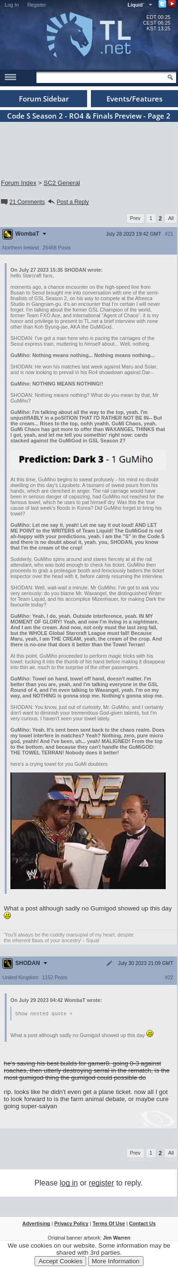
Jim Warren (117, 1238)
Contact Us (142, 1224)
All (171, 218)
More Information (116, 1261)
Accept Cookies (60, 1261)
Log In (12, 5)
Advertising (36, 1224)
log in (69, 1183)
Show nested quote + (43, 1014)
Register (36, 5)
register (101, 1183)
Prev (135, 218)
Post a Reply (68, 202)
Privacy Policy (71, 1224)
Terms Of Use (108, 1224)
